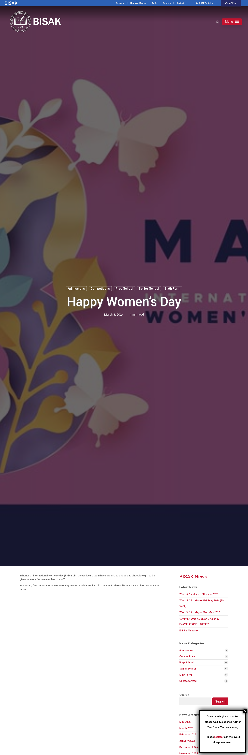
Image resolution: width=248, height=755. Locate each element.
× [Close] (245, 711)
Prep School (124, 288)
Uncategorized (188, 680)
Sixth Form (172, 288)
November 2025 (188, 753)
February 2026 (187, 734)
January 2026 (187, 740)
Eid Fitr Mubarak (188, 630)
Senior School (149, 288)
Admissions (76, 288)
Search (184, 695)
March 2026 (186, 728)
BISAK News (193, 576)
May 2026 (185, 721)
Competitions (100, 288)
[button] (232, 22)
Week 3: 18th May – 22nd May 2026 (199, 612)
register (218, 736)
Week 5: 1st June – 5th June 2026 (198, 594)
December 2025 (188, 747)
